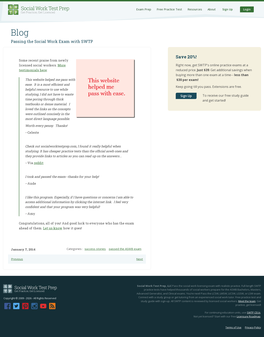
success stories (95, 249)
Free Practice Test (169, 9)
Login (247, 9)
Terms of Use (233, 327)
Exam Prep (143, 9)
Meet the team (247, 301)
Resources (195, 9)
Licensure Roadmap (248, 316)
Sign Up (227, 9)
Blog (20, 32)
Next (139, 259)
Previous (17, 259)
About (212, 9)
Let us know (52, 228)
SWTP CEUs (253, 312)
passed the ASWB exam (125, 249)
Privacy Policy (253, 327)
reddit (38, 163)
